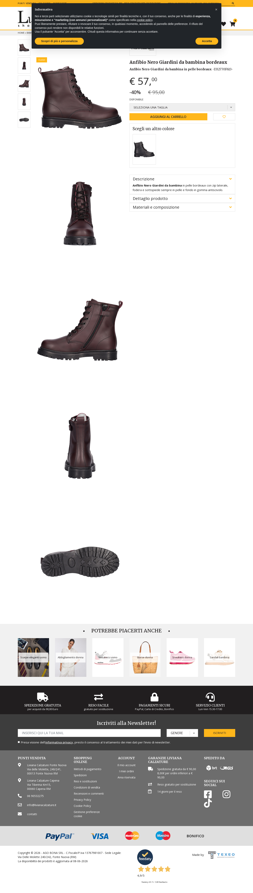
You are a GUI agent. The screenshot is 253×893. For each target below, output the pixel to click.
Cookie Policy (82, 806)
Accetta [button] (207, 41)
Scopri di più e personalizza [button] (59, 41)
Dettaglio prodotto (150, 198)
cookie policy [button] (144, 20)
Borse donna (145, 657)
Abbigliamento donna (70, 657)
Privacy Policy (82, 800)
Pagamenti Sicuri (154, 705)
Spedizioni (80, 775)
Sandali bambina (219, 657)
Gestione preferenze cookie (87, 814)
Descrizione (143, 179)
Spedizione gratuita (42, 705)
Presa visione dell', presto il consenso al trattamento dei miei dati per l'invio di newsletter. (96, 742)
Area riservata (126, 777)
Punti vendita (27, 3)
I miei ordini (126, 771)
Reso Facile (98, 705)
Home (21, 32)
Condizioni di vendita (87, 787)
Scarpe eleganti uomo (33, 657)
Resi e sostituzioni (85, 781)
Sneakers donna (182, 657)
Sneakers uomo (107, 657)
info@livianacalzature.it (41, 805)
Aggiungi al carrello (168, 117)
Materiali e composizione (156, 207)
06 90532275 (35, 796)
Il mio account (126, 765)
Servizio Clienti (210, 705)
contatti (32, 814)
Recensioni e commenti (89, 793)
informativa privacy (59, 742)
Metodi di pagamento (87, 769)
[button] (216, 9)
